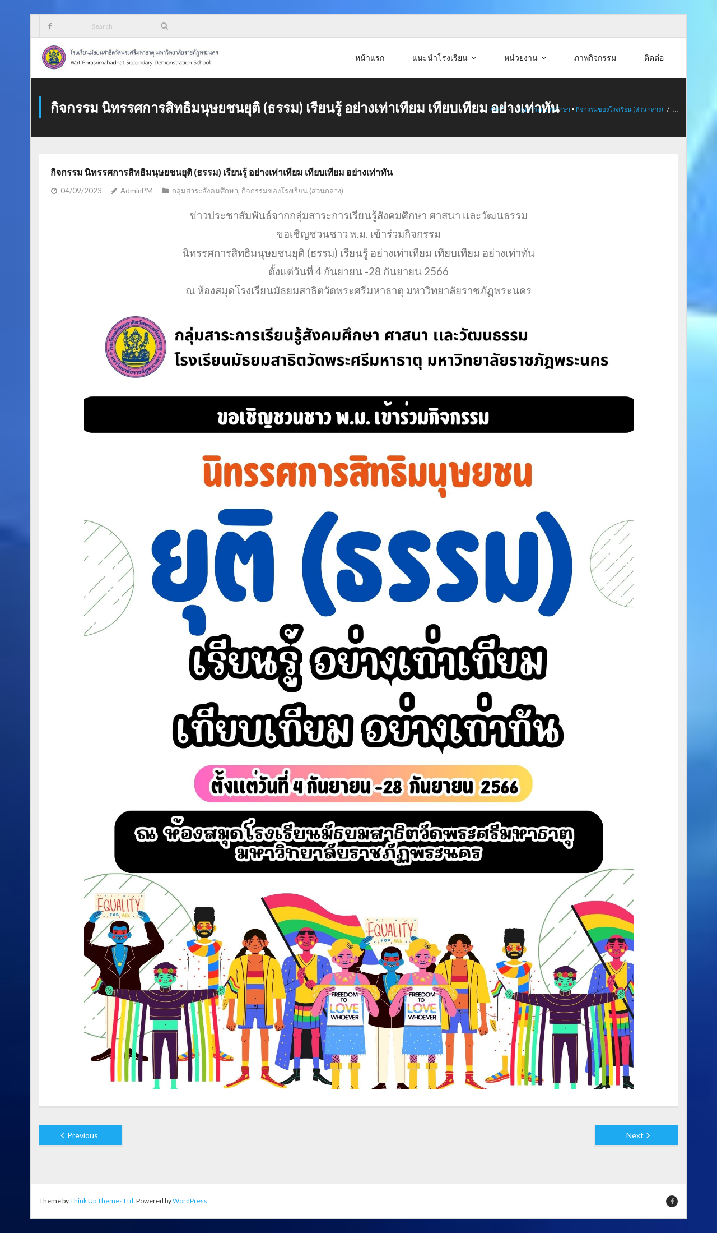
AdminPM (136, 190)
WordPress (190, 1201)
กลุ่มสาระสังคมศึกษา (205, 190)
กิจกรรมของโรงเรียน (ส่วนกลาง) (619, 109)
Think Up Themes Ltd (101, 1201)
